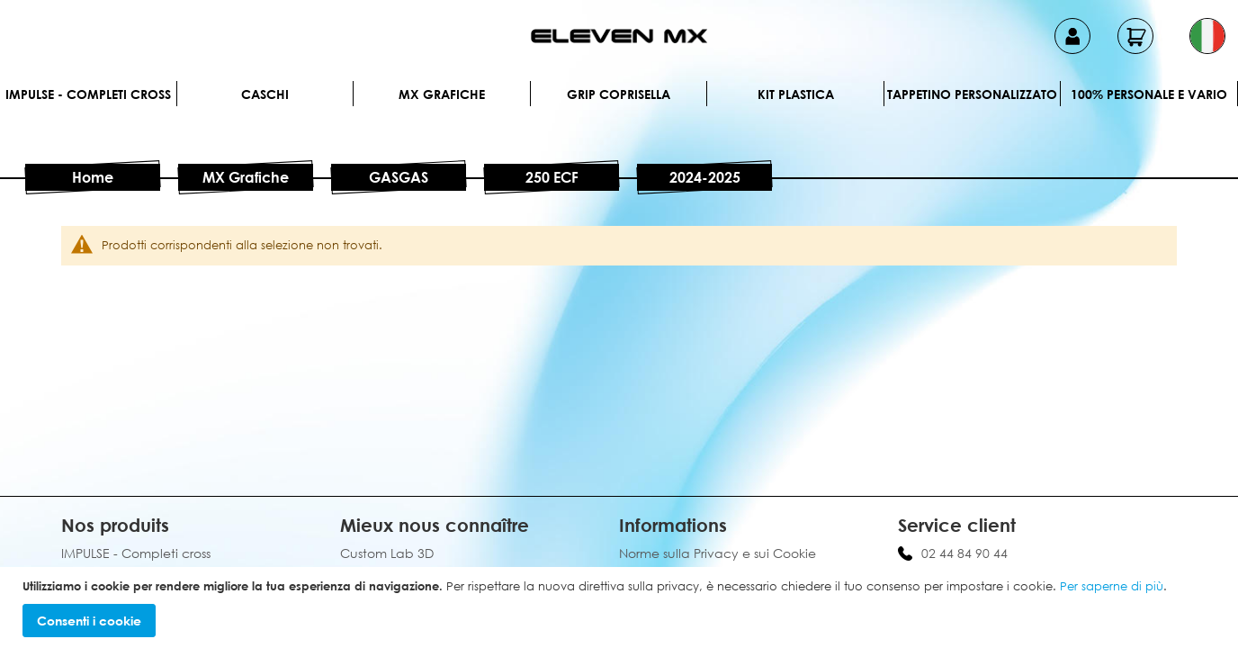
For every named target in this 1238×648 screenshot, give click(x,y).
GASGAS (398, 177)
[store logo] (619, 36)
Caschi (265, 94)
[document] (621, 608)
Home (92, 177)
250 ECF (552, 177)
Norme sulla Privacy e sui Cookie (717, 553)
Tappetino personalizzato (972, 94)
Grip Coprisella (618, 94)
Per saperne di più (1111, 586)
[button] (1207, 36)
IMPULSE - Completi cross (88, 94)
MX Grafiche (442, 94)
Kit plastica (796, 94)
